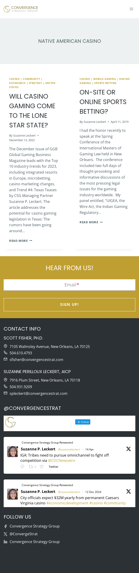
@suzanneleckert (69, 449)
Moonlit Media (117, 565)
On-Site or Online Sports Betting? (103, 102)
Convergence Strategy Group (35, 526)
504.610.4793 (21, 353)
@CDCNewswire (61, 460)
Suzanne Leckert (24, 135)
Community (31, 79)
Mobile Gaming (104, 79)
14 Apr (89, 449)
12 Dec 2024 (93, 492)
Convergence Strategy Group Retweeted (47, 443)
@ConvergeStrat (24, 534)
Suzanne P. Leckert (38, 449)
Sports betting (105, 83)
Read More (20, 241)
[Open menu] (131, 9)
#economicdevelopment (67, 503)
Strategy (35, 83)
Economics (17, 83)
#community (115, 503)
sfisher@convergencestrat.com (36, 359)
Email (71, 285)
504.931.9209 (21, 386)
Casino (14, 79)
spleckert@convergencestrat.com (38, 393)
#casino (96, 503)
